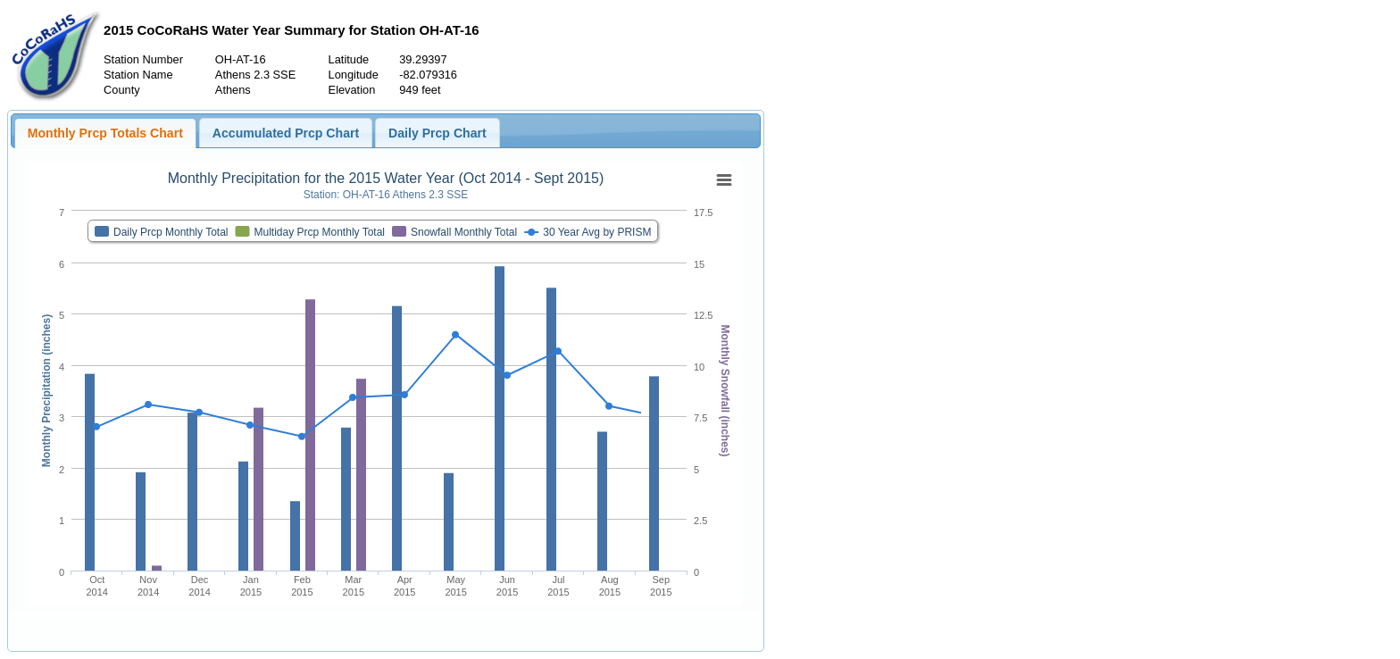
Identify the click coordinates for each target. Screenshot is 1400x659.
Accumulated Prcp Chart (285, 133)
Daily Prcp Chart (437, 133)
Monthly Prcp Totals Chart (105, 133)
